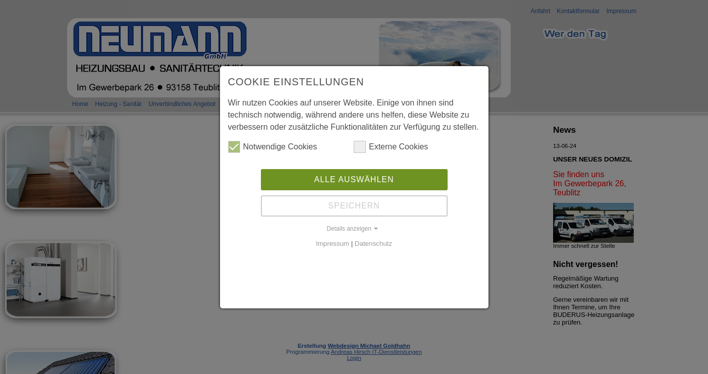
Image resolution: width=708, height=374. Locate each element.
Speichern (353, 205)
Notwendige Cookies (272, 147)
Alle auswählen (354, 179)
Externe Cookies (391, 147)
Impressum (332, 243)
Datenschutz (373, 243)
